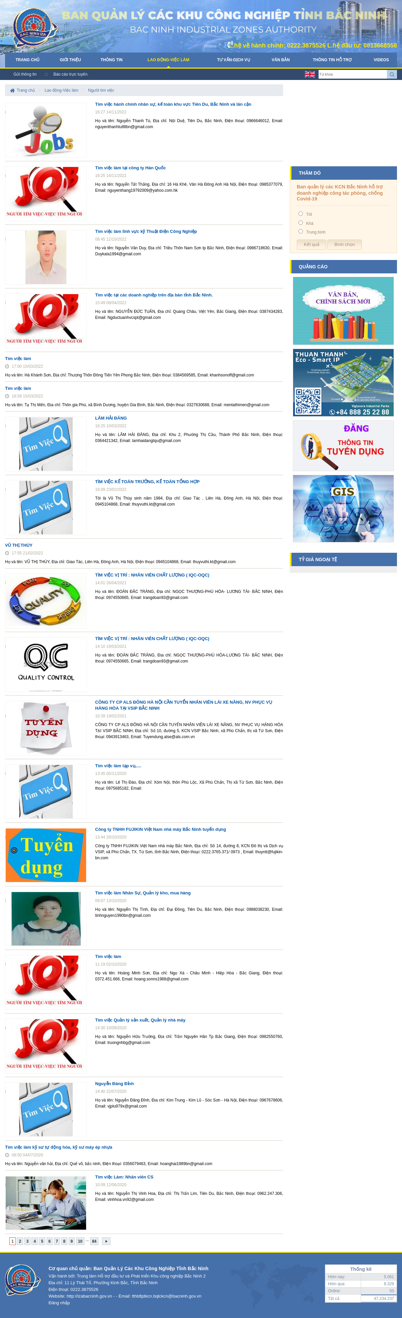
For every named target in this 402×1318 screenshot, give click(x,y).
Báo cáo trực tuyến (70, 74)
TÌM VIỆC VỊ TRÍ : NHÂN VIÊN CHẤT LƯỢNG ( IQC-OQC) (152, 575)
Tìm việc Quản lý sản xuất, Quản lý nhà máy (140, 1020)
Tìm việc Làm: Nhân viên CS (124, 1176)
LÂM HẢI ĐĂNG (111, 418)
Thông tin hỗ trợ (332, 60)
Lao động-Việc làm (168, 60)
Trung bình (316, 232)
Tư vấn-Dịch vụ (233, 60)
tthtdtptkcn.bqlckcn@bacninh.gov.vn (166, 1296)
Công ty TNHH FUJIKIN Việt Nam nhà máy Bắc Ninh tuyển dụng (160, 829)
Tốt (309, 214)
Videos (381, 60)
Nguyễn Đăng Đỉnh (114, 1083)
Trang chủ (27, 60)
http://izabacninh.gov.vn (89, 1296)
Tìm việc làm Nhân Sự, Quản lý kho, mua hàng (143, 892)
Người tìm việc (101, 90)
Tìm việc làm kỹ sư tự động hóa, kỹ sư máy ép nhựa (58, 1147)
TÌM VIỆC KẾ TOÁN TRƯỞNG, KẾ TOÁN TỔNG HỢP (147, 481)
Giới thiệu (70, 60)
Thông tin (111, 60)
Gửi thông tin (25, 74)
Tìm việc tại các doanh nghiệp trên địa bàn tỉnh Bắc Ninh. (154, 294)
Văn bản (281, 60)
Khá (309, 223)
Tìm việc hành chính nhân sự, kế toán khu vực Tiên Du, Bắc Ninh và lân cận (173, 104)
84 (94, 1241)
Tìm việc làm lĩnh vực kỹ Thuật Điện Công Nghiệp (146, 231)
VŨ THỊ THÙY (18, 545)
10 (80, 1241)
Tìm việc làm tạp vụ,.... (118, 765)
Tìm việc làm (18, 358)
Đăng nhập (59, 1302)
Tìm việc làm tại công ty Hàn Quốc (130, 167)
